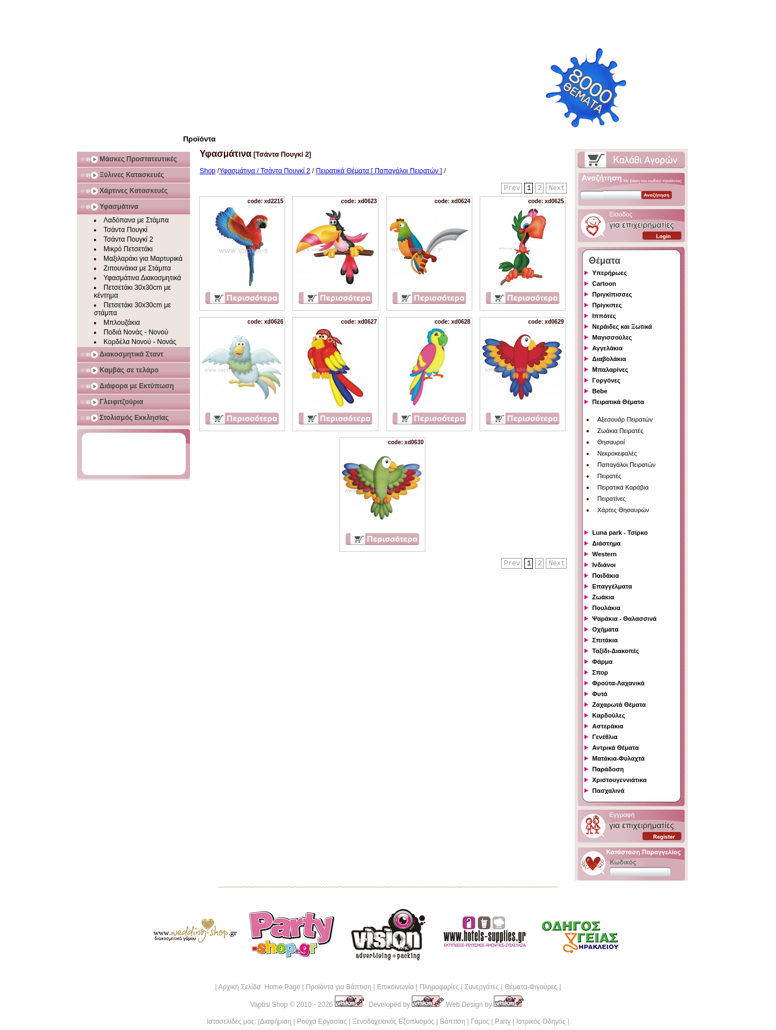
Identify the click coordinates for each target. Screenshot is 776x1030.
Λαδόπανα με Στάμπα (136, 220)
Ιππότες (604, 315)
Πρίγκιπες (607, 305)
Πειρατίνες (611, 498)
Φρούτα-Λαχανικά (618, 683)
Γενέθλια (605, 736)
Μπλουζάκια (122, 323)
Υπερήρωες (609, 272)
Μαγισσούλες (612, 337)
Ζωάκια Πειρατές (620, 430)
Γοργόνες (606, 380)
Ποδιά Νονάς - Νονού (136, 332)
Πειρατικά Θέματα (618, 401)
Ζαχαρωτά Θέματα (619, 704)
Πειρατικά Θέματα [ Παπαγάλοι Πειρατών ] (379, 171)
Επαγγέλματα (612, 586)
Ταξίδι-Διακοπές (615, 650)
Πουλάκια (606, 607)
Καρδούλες (608, 715)
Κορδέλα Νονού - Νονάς (140, 342)
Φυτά (599, 693)
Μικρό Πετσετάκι (128, 249)
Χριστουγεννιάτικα (619, 779)
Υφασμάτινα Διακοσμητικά (142, 278)
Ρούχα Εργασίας (322, 1021)
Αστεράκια (607, 726)
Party (503, 1021)
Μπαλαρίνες (610, 369)
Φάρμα (602, 661)
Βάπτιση (452, 1021)
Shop (207, 171)
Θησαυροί (611, 442)
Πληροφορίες (439, 987)
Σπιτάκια (605, 640)
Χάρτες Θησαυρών (623, 510)
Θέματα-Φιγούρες (531, 987)
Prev (512, 188)
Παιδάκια (605, 575)
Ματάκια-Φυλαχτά (618, 758)
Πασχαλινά (608, 790)
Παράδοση (608, 769)
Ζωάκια (603, 597)
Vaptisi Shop (269, 1004)
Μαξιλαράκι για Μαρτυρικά (143, 259)
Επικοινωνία (395, 987)
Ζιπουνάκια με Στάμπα (137, 268)
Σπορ (600, 672)
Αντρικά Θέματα (615, 747)
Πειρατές (609, 476)
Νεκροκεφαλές (617, 453)
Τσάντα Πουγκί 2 (128, 239)
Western (604, 554)
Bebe (599, 391)
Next (557, 188)
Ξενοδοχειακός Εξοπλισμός (393, 1021)
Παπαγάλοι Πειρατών (626, 464)
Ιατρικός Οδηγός (541, 1021)
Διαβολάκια (609, 358)
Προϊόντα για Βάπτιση (339, 987)
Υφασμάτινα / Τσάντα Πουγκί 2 (265, 171)
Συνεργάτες (481, 987)
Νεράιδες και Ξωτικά (622, 326)
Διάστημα (606, 543)
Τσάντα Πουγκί (126, 230)
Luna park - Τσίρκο (620, 532)
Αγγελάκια (607, 348)
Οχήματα (605, 629)
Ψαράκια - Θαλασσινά (624, 618)
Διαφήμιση (275, 1021)
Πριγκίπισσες (612, 294)
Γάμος (480, 1021)
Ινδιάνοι (604, 564)
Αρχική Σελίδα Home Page (259, 987)
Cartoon (604, 283)
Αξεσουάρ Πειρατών (625, 419)
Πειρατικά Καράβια (623, 487)
